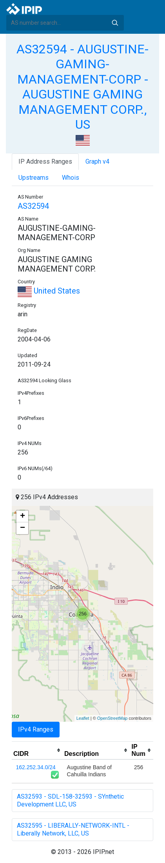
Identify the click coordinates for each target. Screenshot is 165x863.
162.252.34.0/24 (36, 767)
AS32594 (33, 206)
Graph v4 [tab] (97, 161)
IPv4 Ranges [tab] (35, 729)
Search (115, 22)
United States (49, 291)
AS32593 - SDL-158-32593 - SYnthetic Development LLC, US (70, 800)
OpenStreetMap (112, 718)
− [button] (22, 528)
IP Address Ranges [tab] (45, 161)
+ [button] (22, 516)
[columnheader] (37, 750)
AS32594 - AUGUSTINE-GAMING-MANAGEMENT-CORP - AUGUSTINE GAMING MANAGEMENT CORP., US (82, 87)
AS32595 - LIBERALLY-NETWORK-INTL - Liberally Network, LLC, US (73, 829)
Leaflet (82, 718)
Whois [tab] (70, 177)
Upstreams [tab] (33, 177)
